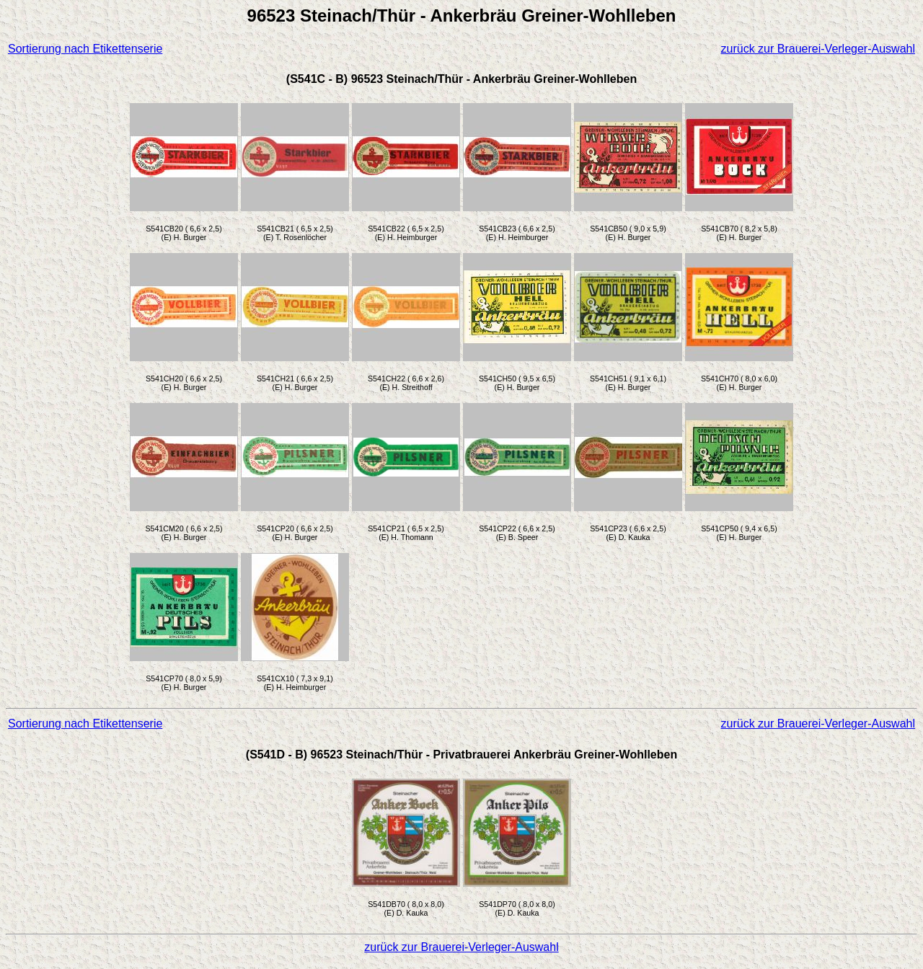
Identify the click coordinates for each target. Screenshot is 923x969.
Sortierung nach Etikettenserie (85, 49)
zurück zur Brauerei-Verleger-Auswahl (818, 49)
